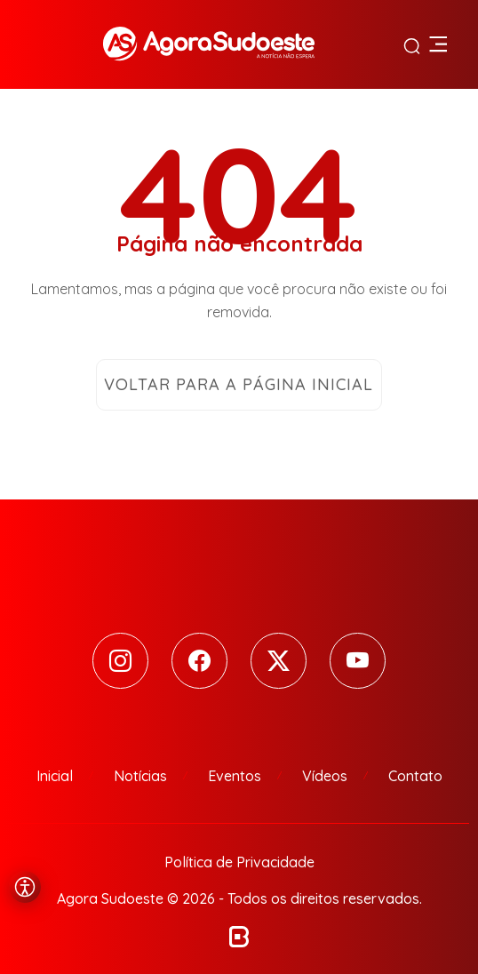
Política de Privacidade (239, 862)
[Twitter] (279, 661)
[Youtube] (358, 661)
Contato (415, 776)
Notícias (140, 776)
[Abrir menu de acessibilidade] (25, 887)
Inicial (54, 776)
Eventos (234, 776)
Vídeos (324, 776)
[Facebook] (199, 661)
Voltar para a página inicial (238, 384)
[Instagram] (120, 661)
